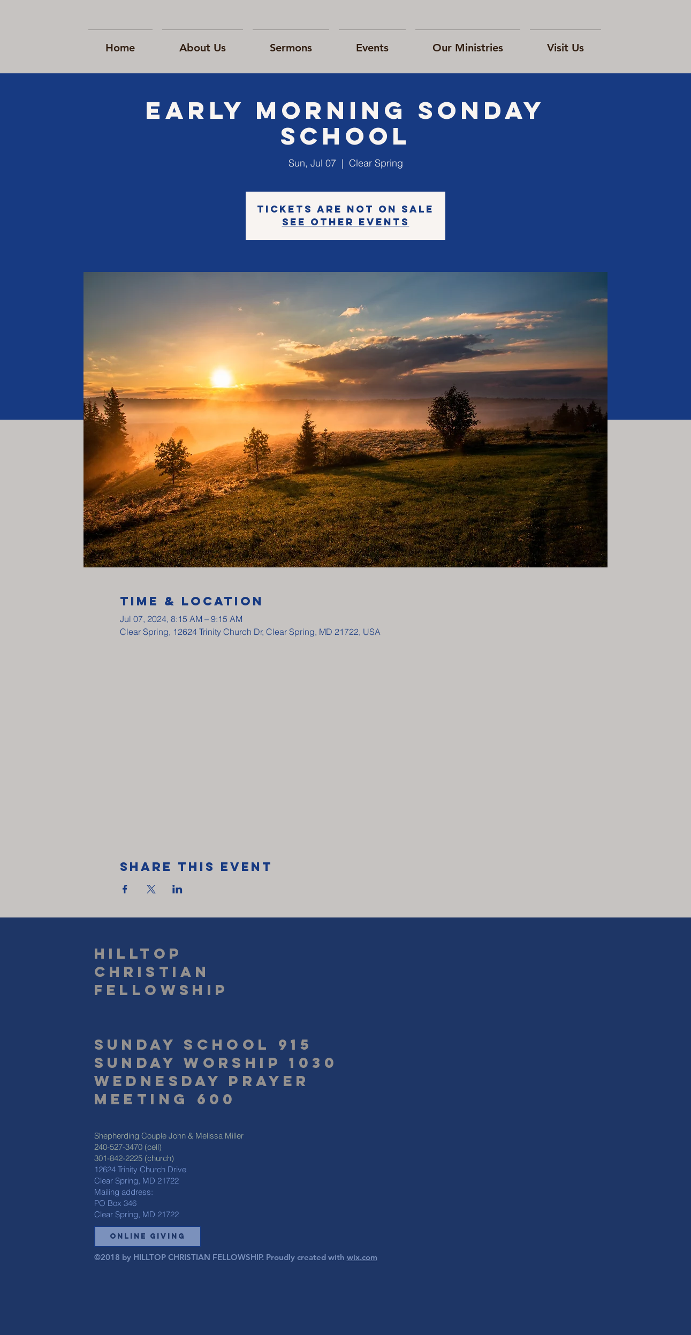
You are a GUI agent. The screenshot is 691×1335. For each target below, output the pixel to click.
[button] (147, 1236)
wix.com (362, 1257)
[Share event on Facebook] (125, 889)
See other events (345, 222)
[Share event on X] (151, 889)
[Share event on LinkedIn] (177, 889)
